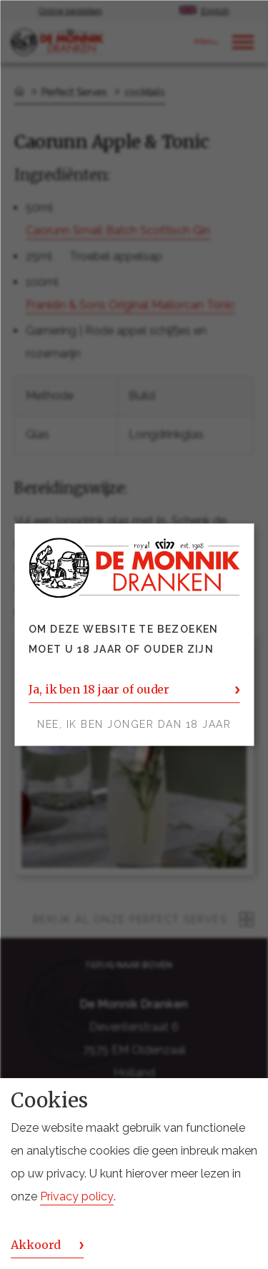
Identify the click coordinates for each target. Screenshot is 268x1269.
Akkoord (36, 1245)
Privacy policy (77, 1196)
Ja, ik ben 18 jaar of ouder (99, 689)
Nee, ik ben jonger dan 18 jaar (134, 724)
